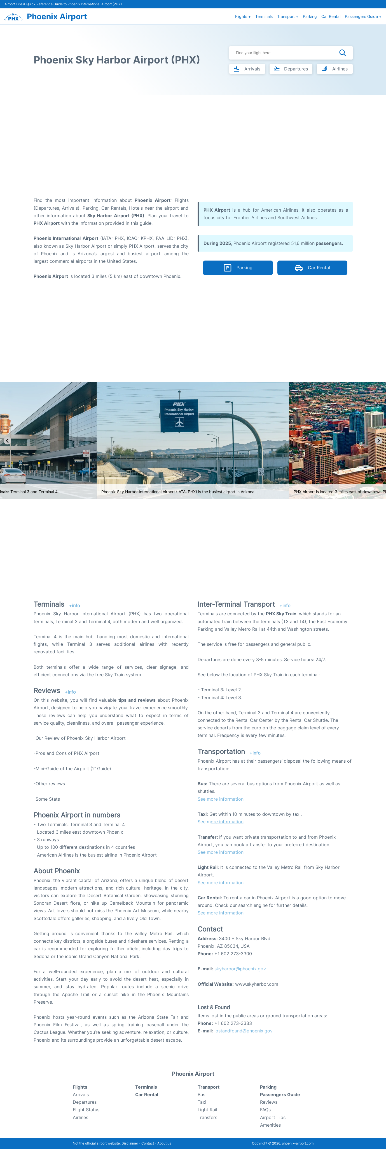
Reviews (268, 1102)
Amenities (270, 1125)
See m (221, 821)
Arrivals (81, 1094)
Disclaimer (129, 1143)
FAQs (265, 1109)
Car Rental (330, 16)
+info (74, 605)
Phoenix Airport (57, 16)
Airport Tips (273, 1117)
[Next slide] (378, 441)
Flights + (243, 16)
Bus (201, 1094)
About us (164, 1143)
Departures (85, 1102)
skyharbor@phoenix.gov (240, 968)
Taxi (202, 1102)
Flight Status (86, 1109)
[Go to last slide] (7, 441)
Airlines (80, 1117)
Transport (208, 1087)
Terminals (264, 16)
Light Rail (207, 1109)
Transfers (207, 1117)
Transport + (287, 16)
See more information (221, 799)
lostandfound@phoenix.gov (243, 1031)
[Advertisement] (193, 152)
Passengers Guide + (363, 16)
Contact (147, 1143)
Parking (310, 16)
